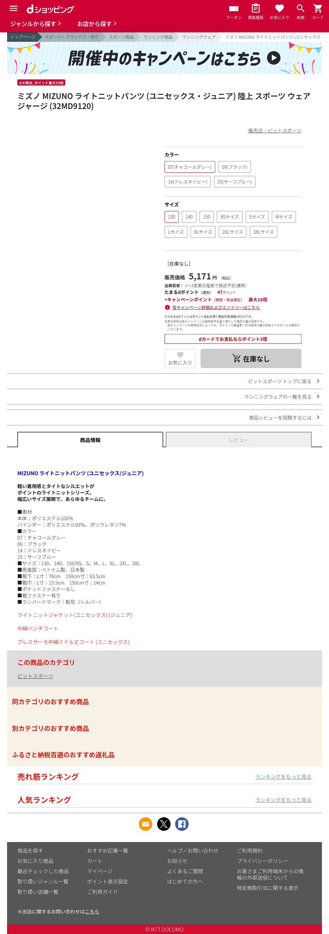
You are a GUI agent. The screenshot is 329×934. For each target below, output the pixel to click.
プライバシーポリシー (262, 861)
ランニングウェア (199, 37)
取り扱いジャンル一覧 (42, 881)
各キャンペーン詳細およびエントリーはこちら (216, 307)
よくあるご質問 (185, 871)
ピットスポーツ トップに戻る (280, 381)
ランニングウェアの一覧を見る (278, 396)
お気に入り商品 (35, 861)
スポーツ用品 (121, 37)
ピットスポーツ (35, 676)
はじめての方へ (185, 881)
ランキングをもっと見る (283, 776)
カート (94, 861)
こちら (92, 911)
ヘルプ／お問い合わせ (192, 850)
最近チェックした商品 (43, 871)
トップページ (22, 37)
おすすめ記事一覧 (107, 850)
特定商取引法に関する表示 (267, 888)
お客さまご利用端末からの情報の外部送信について (270, 874)
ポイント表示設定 (107, 881)
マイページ (100, 871)
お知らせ (177, 861)
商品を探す (30, 850)
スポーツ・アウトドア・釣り (72, 37)
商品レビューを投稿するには (280, 417)
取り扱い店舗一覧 (37, 891)
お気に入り (180, 362)
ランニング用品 (158, 37)
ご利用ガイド (102, 891)
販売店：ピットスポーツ (274, 130)
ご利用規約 (249, 850)
